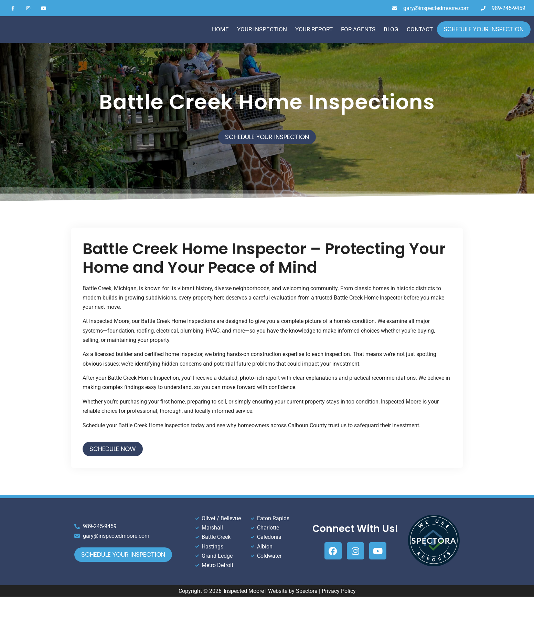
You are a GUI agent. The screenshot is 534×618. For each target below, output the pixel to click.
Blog (391, 37)
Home (220, 37)
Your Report (314, 37)
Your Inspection (262, 37)
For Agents (358, 37)
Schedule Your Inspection (484, 37)
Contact (420, 37)
